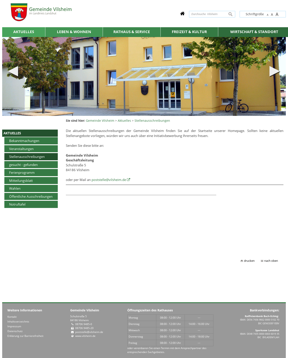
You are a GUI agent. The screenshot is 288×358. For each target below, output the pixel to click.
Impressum (14, 326)
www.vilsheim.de (85, 336)
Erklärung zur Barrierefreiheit (25, 336)
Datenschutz (15, 331)
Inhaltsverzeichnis (18, 321)
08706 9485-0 (83, 324)
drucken (249, 261)
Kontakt (12, 317)
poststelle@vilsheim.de (109, 179)
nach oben (271, 261)
